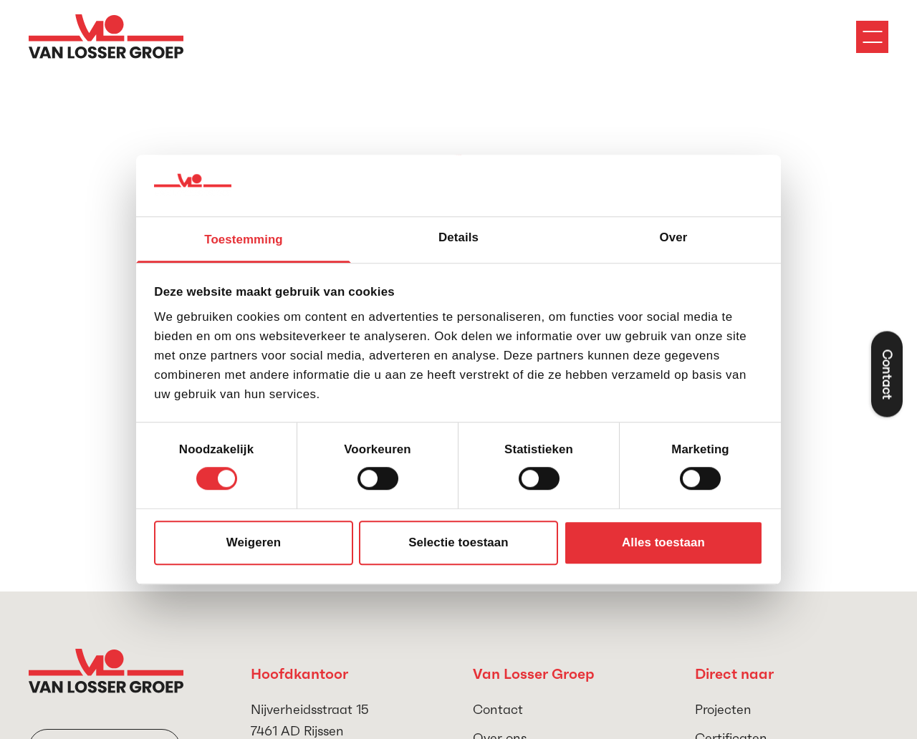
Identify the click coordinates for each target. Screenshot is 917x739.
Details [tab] (458, 238)
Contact (498, 709)
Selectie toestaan (458, 543)
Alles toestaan (663, 543)
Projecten (723, 709)
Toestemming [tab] (243, 240)
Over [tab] (674, 238)
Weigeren (253, 543)
